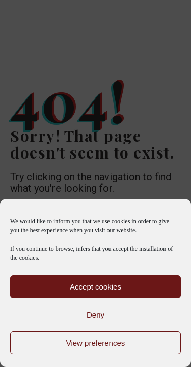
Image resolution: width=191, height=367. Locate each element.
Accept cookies (95, 286)
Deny (95, 314)
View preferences (95, 342)
